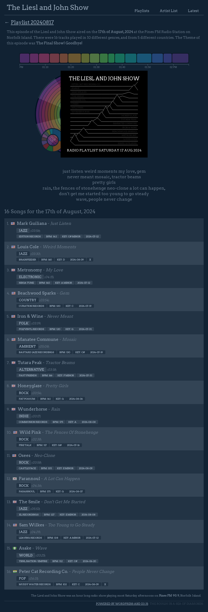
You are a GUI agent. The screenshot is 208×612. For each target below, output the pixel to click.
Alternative (31, 369)
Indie (24, 416)
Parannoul (29, 478)
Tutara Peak (30, 362)
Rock (24, 393)
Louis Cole (28, 246)
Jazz (23, 231)
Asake (25, 548)
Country (27, 300)
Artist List (169, 11)
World (26, 555)
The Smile (29, 501)
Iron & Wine (30, 316)
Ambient (27, 346)
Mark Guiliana (32, 223)
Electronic (30, 277)
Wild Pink (30, 432)
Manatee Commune (38, 339)
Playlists (142, 11)
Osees (24, 455)
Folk (23, 323)
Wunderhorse (32, 409)
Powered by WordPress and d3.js (122, 603)
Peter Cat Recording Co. (43, 571)
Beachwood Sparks (37, 293)
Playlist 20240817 (32, 22)
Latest (193, 11)
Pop (22, 578)
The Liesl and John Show (48, 7)
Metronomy (29, 270)
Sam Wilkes (31, 525)
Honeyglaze (30, 385)
